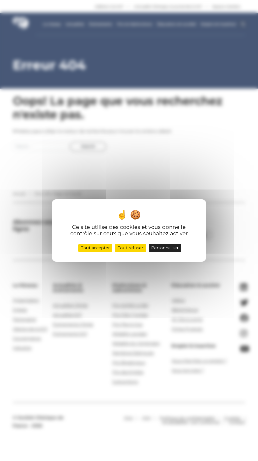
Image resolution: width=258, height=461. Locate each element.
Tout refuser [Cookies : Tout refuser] (130, 248)
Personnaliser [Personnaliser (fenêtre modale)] (165, 248)
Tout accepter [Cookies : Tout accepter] (95, 248)
